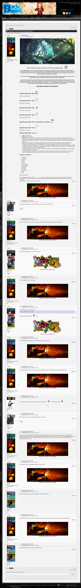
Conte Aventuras (25, 35)
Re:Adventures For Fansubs (27, 200)
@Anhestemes (25, 164)
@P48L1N (24, 167)
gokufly (9, 396)
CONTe (8, 35)
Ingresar (32, 18)
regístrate (78, 2)
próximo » (75, 27)
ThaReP (9, 248)
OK (58, 585)
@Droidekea (24, 158)
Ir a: (69, 574)
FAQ (12, 18)
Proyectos (17, 18)
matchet (9, 200)
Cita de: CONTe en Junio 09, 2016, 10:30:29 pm (27, 309)
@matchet (26, 222)
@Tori (23, 161)
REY (8, 490)
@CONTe (24, 157)
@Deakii (23, 163)
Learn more (63, 585)
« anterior (71, 27)
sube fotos (47, 405)
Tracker (26, 18)
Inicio (4, 18)
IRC (22, 18)
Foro (8, 18)
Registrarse (38, 18)
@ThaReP (24, 169)
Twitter (49, 82)
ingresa (74, 2)
